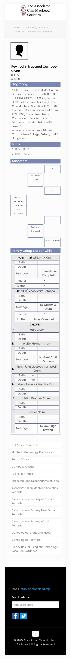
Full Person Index (22, 474)
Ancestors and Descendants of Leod (35, 481)
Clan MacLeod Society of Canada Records (33, 501)
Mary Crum (37, 330)
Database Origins (23, 466)
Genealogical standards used (31, 532)
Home (17, 27)
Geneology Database (37, 27)
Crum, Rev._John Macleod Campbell (33, 31)
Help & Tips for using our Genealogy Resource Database (35, 549)
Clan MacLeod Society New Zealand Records (35, 512)
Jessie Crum (37, 412)
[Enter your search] (35, 604)
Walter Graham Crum (37, 343)
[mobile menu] (9, 8)
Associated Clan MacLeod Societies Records (35, 490)
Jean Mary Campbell (42, 291)
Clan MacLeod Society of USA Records (30, 523)
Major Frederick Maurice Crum (37, 384)
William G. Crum (43, 257)
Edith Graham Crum (37, 398)
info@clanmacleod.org (35, 589)
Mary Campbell (44, 319)
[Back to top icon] (35, 634)
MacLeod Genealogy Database (32, 452)
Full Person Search (25, 445)
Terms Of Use (20, 459)
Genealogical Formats (26, 540)
